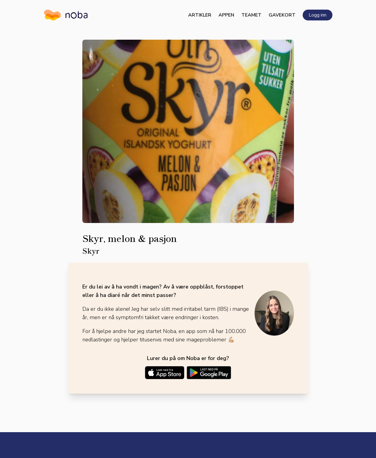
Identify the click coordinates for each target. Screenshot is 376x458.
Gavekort (282, 15)
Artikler (199, 15)
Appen (226, 15)
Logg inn (317, 15)
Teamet (251, 15)
